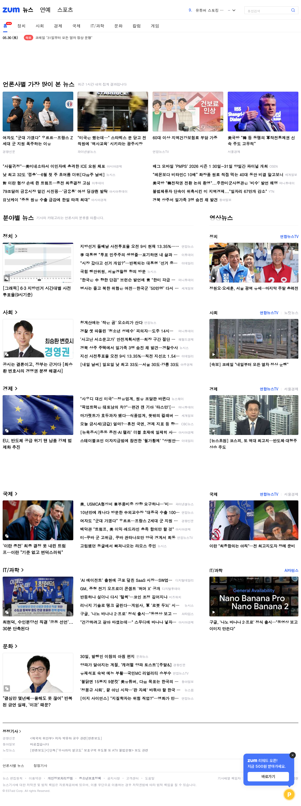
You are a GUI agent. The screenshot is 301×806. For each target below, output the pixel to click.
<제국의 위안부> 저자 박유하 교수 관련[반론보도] (66, 738)
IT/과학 (97, 26)
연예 (45, 10)
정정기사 (10, 731)
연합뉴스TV (161, 151)
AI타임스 (291, 570)
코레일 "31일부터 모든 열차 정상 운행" (63, 37)
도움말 (149, 778)
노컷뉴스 (291, 312)
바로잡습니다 (39, 744)
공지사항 (113, 778)
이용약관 (35, 778)
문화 (118, 26)
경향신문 (9, 151)
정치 (21, 26)
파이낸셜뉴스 (86, 151)
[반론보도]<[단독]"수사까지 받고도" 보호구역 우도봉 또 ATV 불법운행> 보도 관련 (89, 750)
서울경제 (234, 151)
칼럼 (136, 26)
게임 (155, 26)
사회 (40, 26)
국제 (76, 26)
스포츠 (65, 10)
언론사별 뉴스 (13, 765)
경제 (58, 26)
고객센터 (132, 778)
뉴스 (28, 10)
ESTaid (10, 791)
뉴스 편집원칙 (13, 778)
